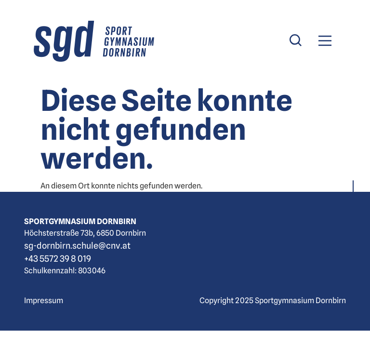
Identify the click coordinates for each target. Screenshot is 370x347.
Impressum (43, 300)
